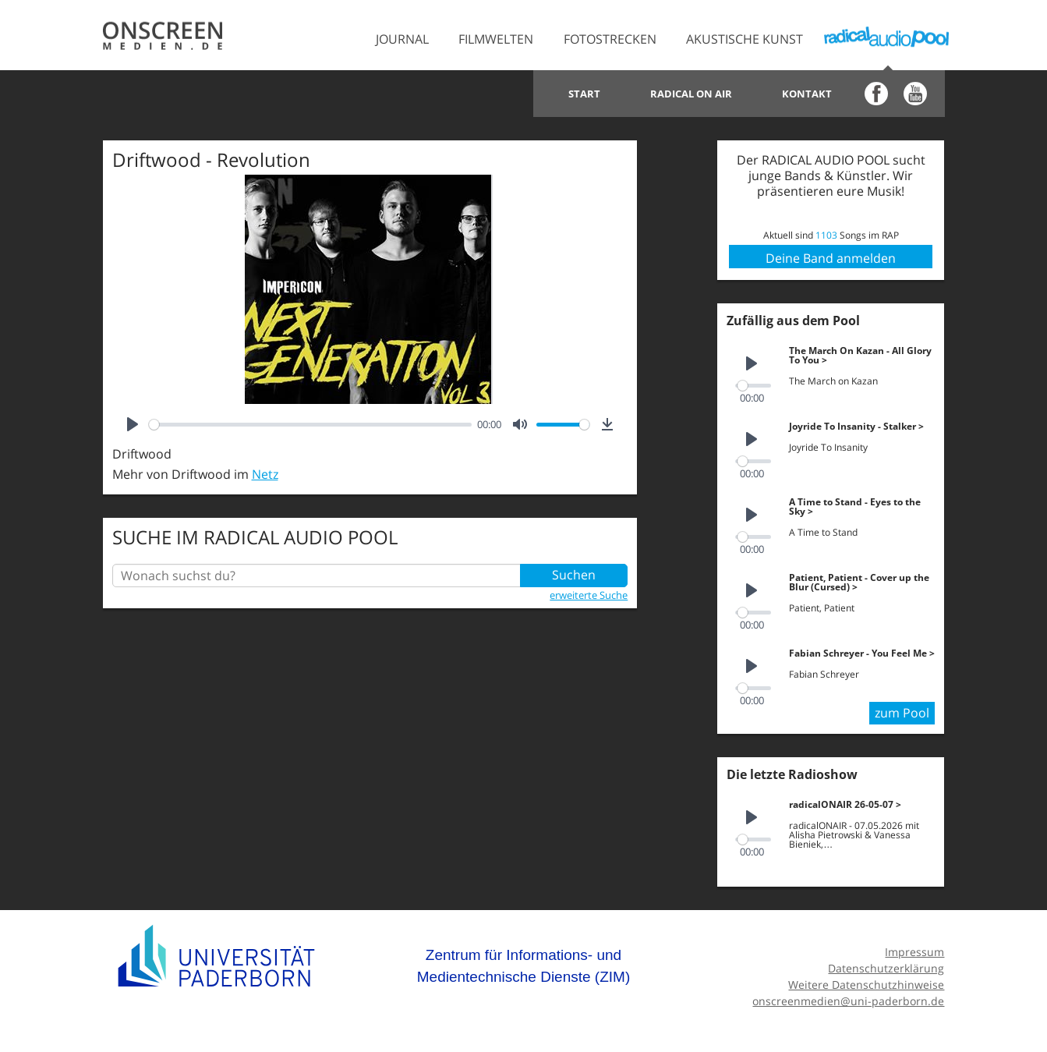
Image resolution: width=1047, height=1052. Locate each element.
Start (584, 94)
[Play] (132, 424)
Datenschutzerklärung (886, 964)
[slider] (310, 424)
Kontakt (807, 94)
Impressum (914, 947)
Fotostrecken (610, 39)
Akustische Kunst (744, 39)
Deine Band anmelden (831, 258)
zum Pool (902, 709)
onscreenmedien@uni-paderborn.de (848, 996)
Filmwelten (495, 39)
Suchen (574, 575)
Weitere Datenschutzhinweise (866, 979)
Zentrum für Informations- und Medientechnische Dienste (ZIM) (524, 962)
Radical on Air (691, 94)
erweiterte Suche (589, 595)
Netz (265, 474)
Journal (402, 39)
